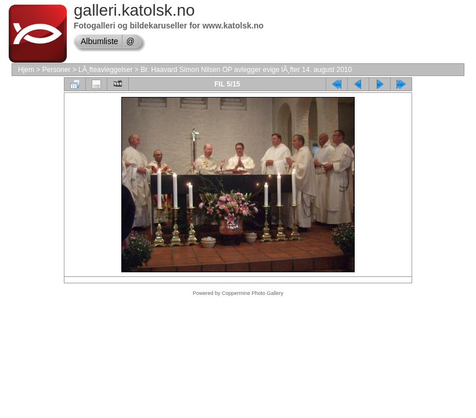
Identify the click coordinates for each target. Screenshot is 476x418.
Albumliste (99, 41)
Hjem (26, 70)
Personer (56, 70)
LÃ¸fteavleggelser (105, 70)
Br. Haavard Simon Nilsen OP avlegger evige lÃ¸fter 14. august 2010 (246, 70)
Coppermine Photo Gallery (252, 293)
